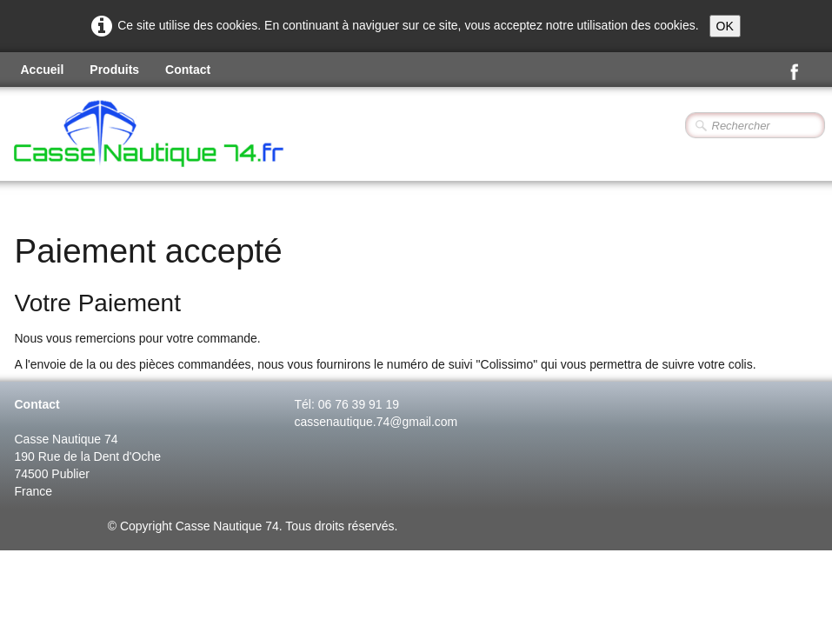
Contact (187, 70)
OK (725, 26)
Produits (114, 70)
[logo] (195, 135)
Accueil (42, 70)
